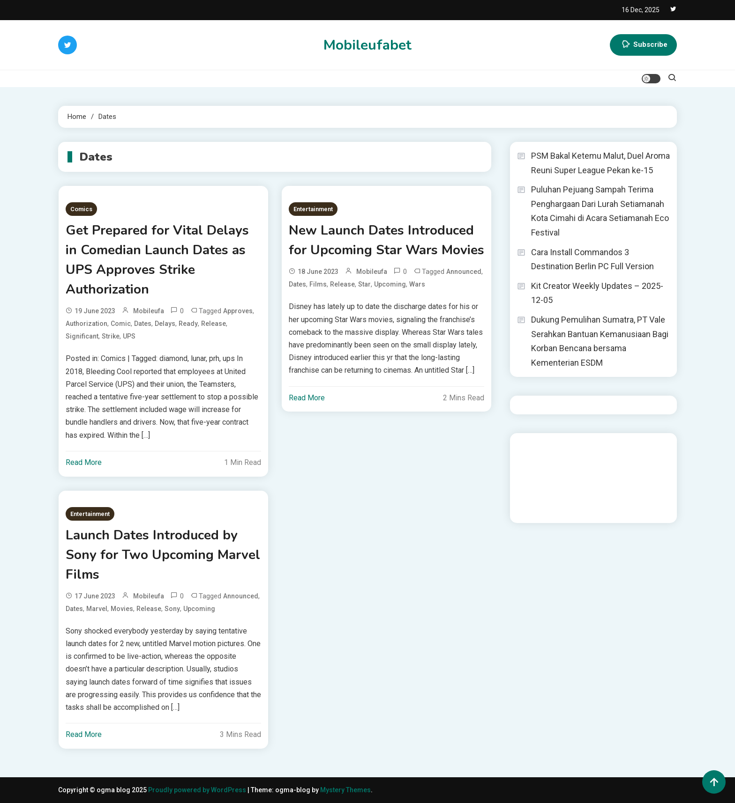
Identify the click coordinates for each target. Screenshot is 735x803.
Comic (121, 323)
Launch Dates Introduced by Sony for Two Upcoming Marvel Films (163, 554)
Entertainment (313, 209)
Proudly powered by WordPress (198, 790)
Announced (463, 271)
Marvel (96, 608)
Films (318, 284)
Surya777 (531, 509)
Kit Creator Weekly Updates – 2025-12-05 (597, 293)
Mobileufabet (367, 45)
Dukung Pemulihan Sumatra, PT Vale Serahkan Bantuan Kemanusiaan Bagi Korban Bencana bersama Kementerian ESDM (599, 341)
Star (364, 284)
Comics (81, 209)
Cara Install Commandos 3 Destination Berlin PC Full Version (592, 259)
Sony (172, 608)
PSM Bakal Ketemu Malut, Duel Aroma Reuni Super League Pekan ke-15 (600, 163)
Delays (165, 323)
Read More (84, 462)
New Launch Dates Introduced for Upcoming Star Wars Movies (386, 240)
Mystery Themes (345, 790)
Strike (111, 336)
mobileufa (148, 311)
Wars (417, 284)
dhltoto (528, 446)
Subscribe (643, 45)
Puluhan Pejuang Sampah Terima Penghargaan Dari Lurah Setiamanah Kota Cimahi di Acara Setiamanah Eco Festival (600, 210)
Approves (238, 311)
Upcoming (390, 284)
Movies (122, 608)
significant (82, 336)
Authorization (86, 323)
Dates (142, 323)
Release (213, 323)
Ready (188, 323)
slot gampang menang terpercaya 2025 (595, 471)
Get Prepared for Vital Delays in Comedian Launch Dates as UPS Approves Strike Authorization (157, 259)
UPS (129, 336)
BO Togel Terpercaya (597, 446)
